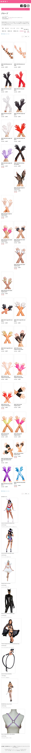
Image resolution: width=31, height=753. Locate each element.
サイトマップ (25, 746)
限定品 (22, 28)
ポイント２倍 (12, 28)
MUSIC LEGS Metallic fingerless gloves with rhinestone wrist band (6, 459)
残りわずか (7, 28)
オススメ (17, 28)
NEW (3, 28)
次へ (28, 36)
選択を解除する (26, 29)
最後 (26, 36)
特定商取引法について (8, 746)
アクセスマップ (19, 746)
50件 (25, 32)
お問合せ (14, 746)
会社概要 (2, 746)
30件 (28, 32)
